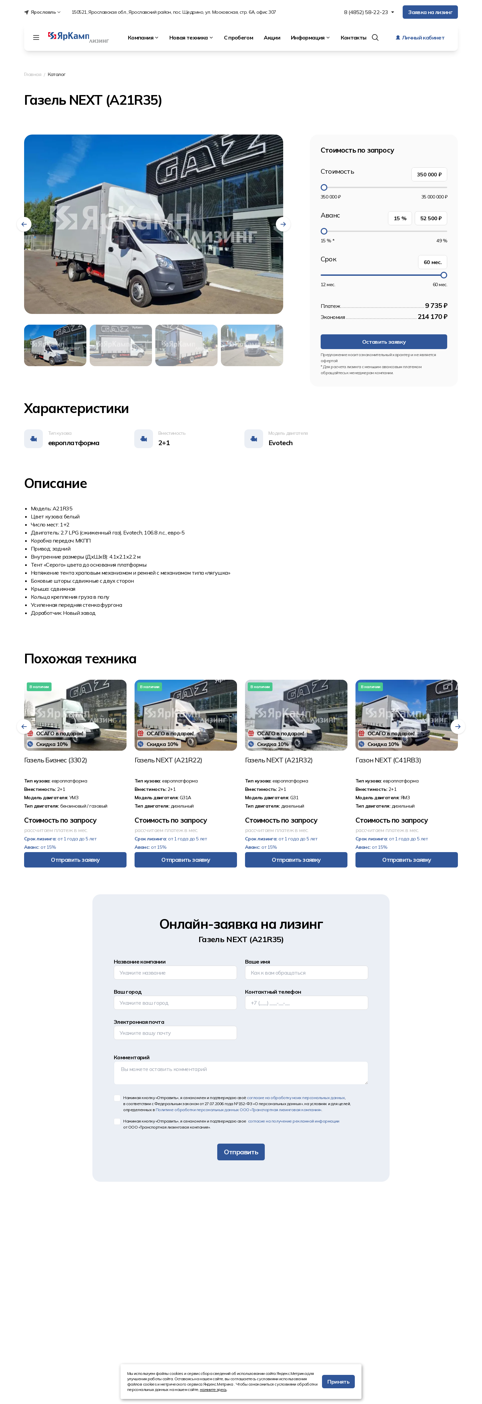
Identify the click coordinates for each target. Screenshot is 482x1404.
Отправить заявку (75, 859)
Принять (338, 1381)
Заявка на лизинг (430, 12)
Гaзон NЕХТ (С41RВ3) (388, 760)
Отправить (241, 1152)
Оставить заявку (384, 341)
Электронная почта (139, 1021)
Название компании (139, 961)
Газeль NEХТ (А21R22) (168, 760)
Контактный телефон (273, 991)
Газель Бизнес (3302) (55, 760)
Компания (143, 37)
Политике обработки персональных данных (238, 1109)
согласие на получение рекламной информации (293, 1121)
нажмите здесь (213, 1389)
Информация (310, 37)
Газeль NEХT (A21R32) (279, 760)
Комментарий (131, 1057)
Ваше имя (257, 961)
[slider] (324, 187)
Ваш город (128, 991)
